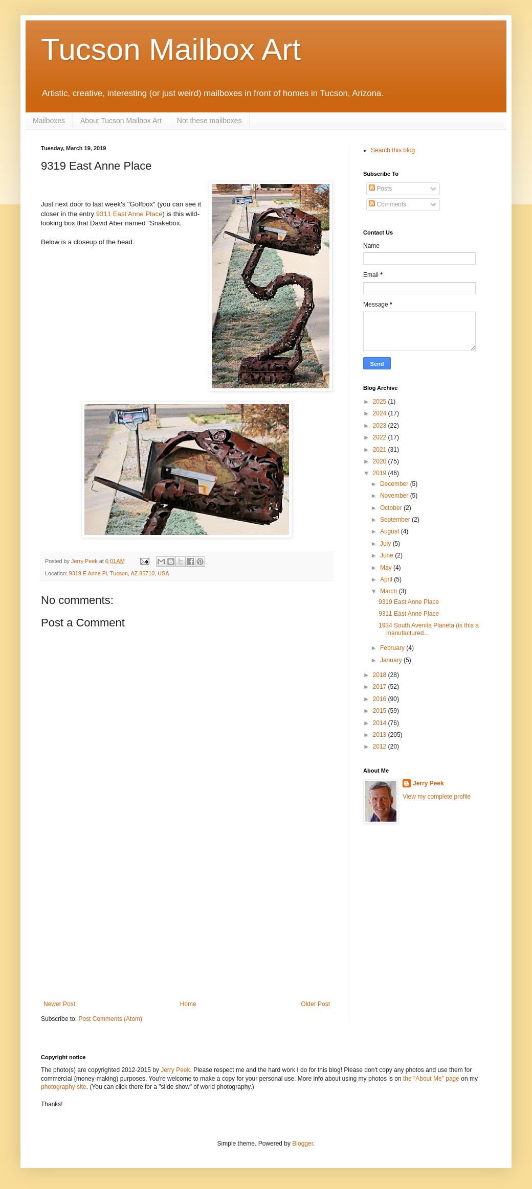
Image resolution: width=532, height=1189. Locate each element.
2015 (380, 710)
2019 (380, 473)
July (386, 543)
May (386, 567)
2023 (380, 425)
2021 (380, 449)
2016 (380, 699)
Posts (380, 188)
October (392, 507)
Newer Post (59, 1004)
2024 (380, 413)
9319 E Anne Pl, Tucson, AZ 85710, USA (119, 573)
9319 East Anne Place (409, 601)
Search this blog (393, 150)
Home (188, 1004)
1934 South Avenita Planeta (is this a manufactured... (429, 629)
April (387, 579)
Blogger (302, 1143)
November (395, 495)
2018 (380, 675)
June (387, 555)
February (393, 647)
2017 (380, 686)
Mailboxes (49, 120)
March (389, 591)
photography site (63, 1086)
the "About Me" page (431, 1078)
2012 (380, 746)
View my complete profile (437, 796)
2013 (380, 734)
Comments (387, 204)
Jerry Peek (428, 783)
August (390, 531)
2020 (380, 461)
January (392, 660)
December (395, 483)
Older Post (315, 1004)
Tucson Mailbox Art (171, 49)
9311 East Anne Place (129, 214)
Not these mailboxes (209, 120)
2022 (380, 437)
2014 (380, 723)
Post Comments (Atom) (110, 1018)
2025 (380, 401)
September (396, 519)
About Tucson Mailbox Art (121, 120)
